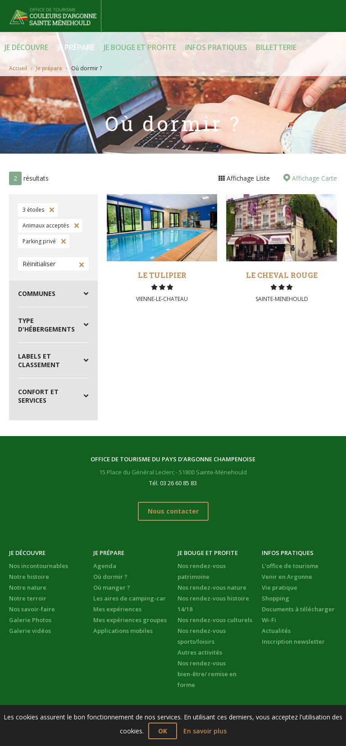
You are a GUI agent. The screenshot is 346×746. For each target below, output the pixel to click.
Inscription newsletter (293, 641)
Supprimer (51, 210)
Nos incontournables (38, 566)
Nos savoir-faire (32, 609)
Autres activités (200, 652)
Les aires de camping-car (129, 598)
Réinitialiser (39, 263)
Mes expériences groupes (130, 620)
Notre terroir (27, 598)
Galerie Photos (30, 620)
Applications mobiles (123, 631)
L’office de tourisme (290, 566)
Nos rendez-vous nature (212, 587)
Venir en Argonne (287, 577)
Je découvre (26, 47)
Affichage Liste (247, 178)
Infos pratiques (216, 47)
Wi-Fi (269, 620)
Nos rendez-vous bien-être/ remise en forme (207, 674)
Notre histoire (29, 577)
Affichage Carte (313, 178)
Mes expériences (117, 609)
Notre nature (27, 587)
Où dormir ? (110, 577)
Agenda (104, 566)
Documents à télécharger (298, 609)
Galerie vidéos (30, 631)
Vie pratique (279, 587)
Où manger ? (111, 587)
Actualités (276, 631)
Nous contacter (173, 511)
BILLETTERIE (276, 47)
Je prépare (76, 47)
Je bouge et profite (140, 47)
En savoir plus (205, 731)
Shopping (275, 598)
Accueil (18, 68)
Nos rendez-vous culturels (215, 620)
